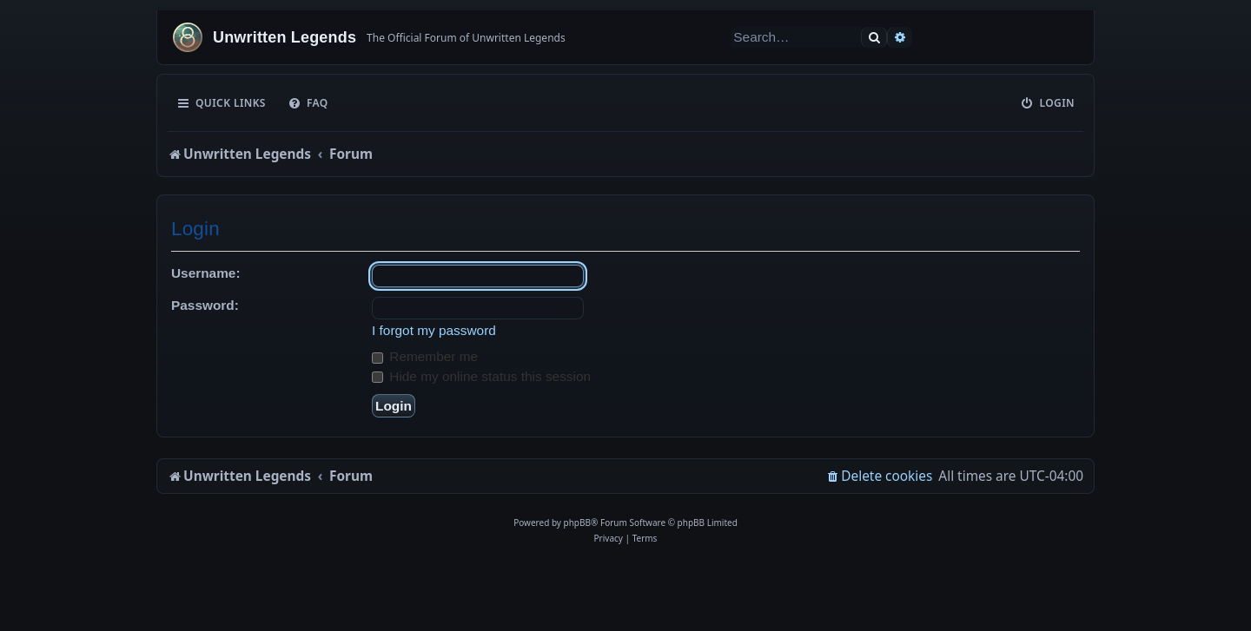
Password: (205, 305)
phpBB (577, 522)
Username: (206, 273)
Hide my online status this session (481, 376)
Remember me (425, 356)
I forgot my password (434, 330)
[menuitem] (308, 103)
